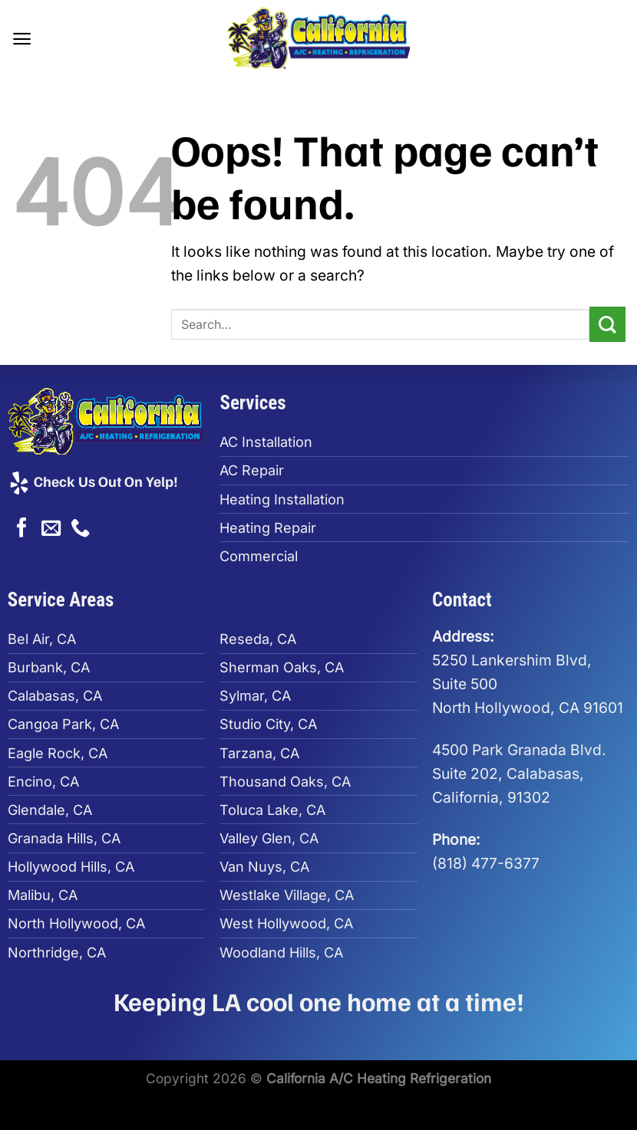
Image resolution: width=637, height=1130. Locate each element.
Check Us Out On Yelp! (93, 480)
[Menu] (23, 38)
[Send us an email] (51, 529)
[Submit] (607, 325)
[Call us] (80, 529)
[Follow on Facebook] (21, 529)
